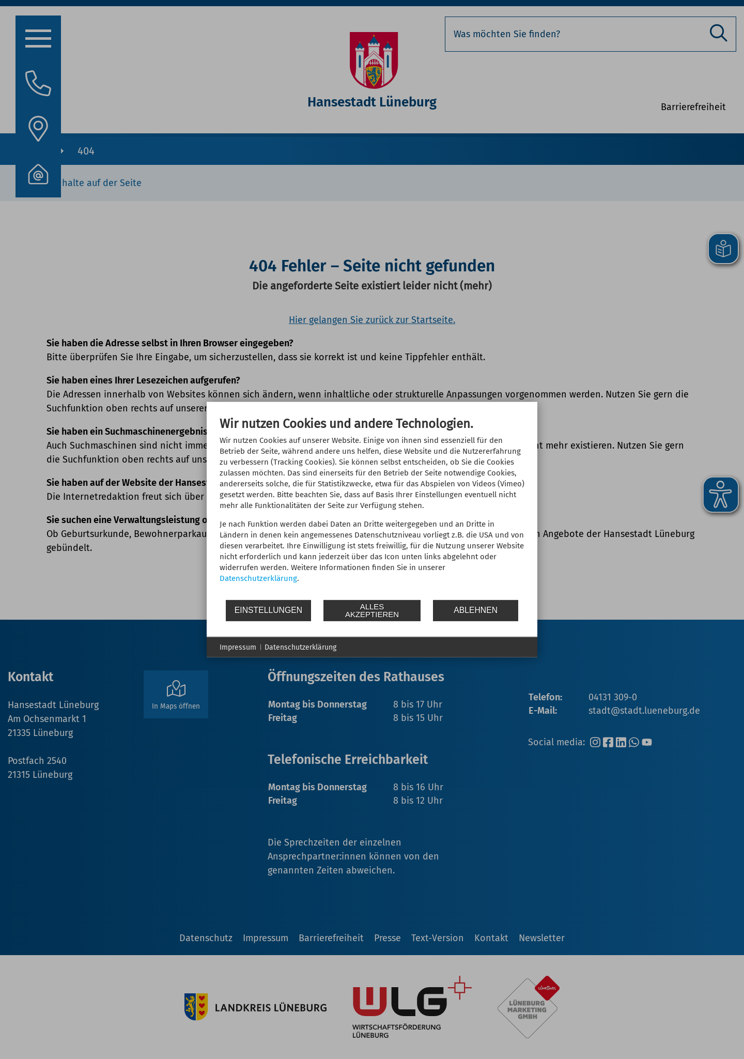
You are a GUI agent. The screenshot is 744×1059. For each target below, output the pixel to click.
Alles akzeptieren (372, 610)
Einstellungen (268, 610)
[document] (372, 507)
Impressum (238, 646)
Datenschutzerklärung (258, 577)
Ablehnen (476, 610)
